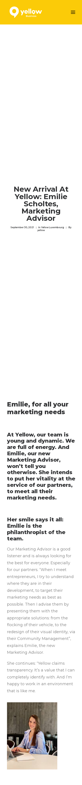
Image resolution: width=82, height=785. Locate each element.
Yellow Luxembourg (52, 224)
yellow (41, 227)
